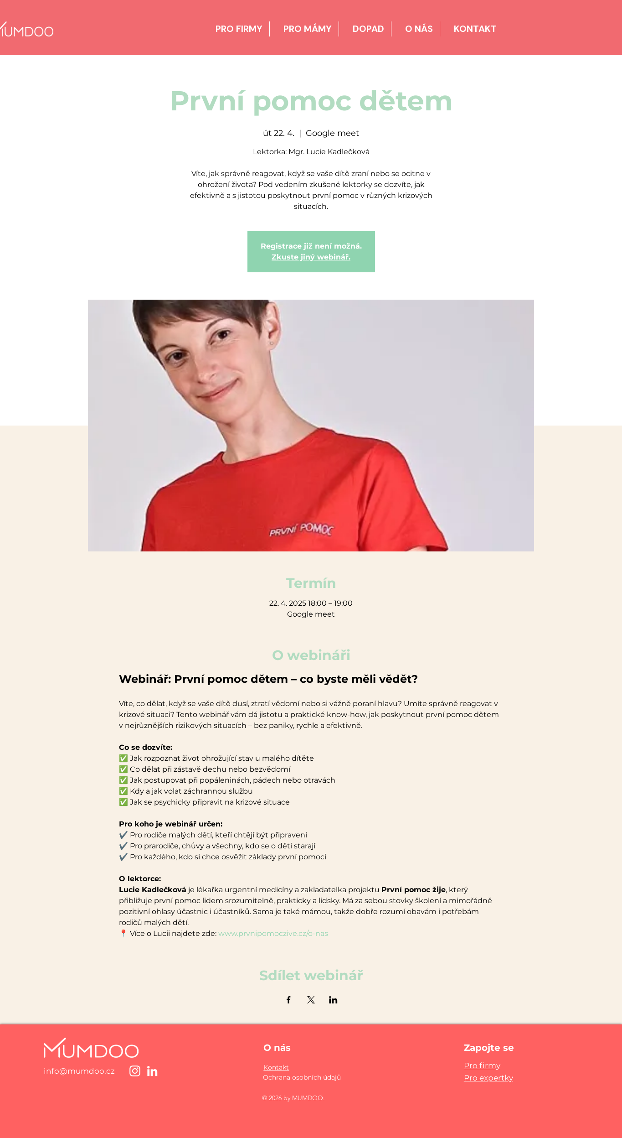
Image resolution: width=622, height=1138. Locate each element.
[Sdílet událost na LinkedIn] (333, 999)
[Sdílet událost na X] (311, 999)
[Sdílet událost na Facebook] (288, 999)
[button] (276, 1067)
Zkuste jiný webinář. (311, 257)
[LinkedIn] (152, 1071)
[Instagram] (135, 1071)
